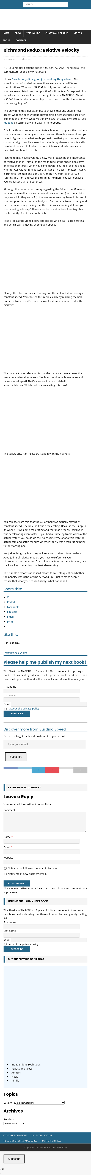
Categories (10, 1102)
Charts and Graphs (56, 33)
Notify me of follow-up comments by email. (33, 868)
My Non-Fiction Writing (15, 1135)
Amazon (16, 1072)
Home (6, 33)
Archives (9, 1119)
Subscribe (16, 756)
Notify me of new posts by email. (27, 873)
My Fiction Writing (42, 1135)
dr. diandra (25, 59)
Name (7, 837)
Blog (18, 33)
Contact (21, 40)
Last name (10, 695)
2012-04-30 (9, 59)
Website (8, 857)
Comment (9, 810)
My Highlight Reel (51, 1140)
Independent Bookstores (26, 1064)
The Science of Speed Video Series (20, 1140)
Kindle (15, 1080)
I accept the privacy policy (23, 708)
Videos (78, 33)
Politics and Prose (22, 1068)
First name (10, 686)
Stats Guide (33, 33)
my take (8, 122)
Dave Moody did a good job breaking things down (42, 79)
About (6, 40)
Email (7, 704)
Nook (15, 1076)
